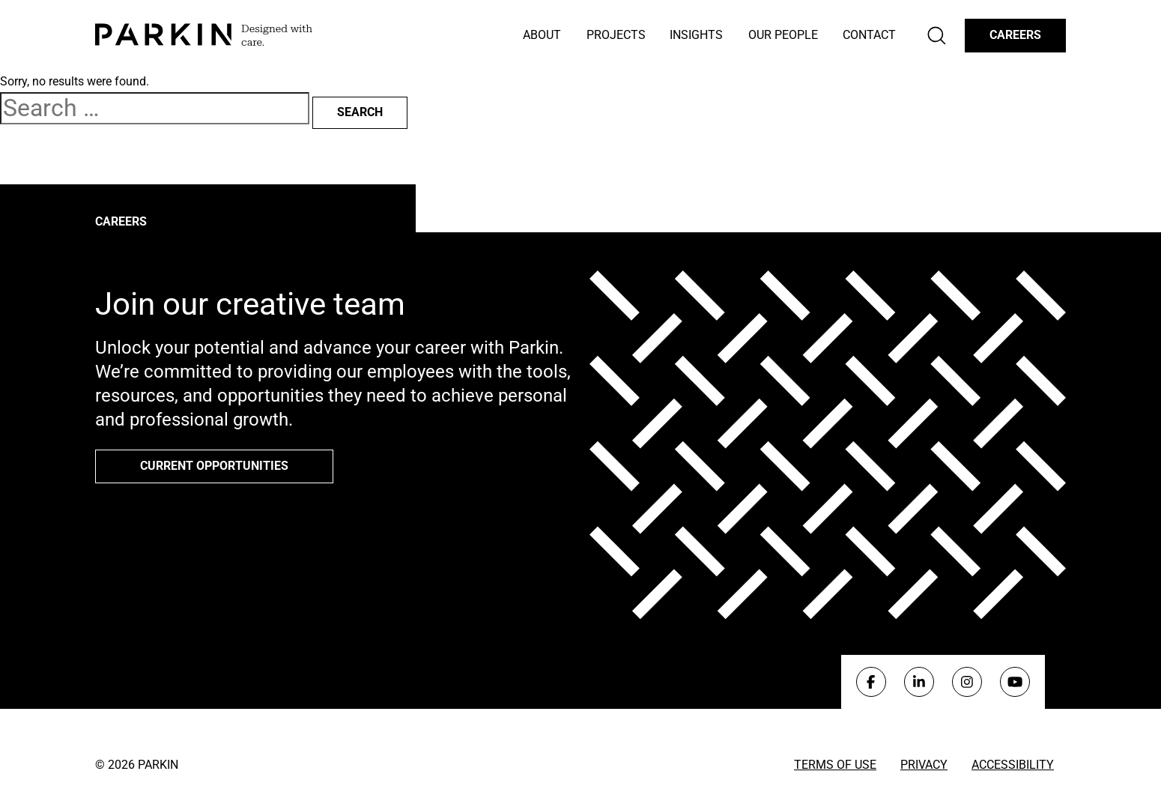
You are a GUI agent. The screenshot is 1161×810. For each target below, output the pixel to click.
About (542, 35)
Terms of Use (835, 765)
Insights (696, 35)
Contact (869, 35)
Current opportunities (214, 466)
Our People (783, 35)
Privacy (924, 765)
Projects (616, 35)
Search (360, 112)
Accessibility (1012, 765)
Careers (1015, 35)
